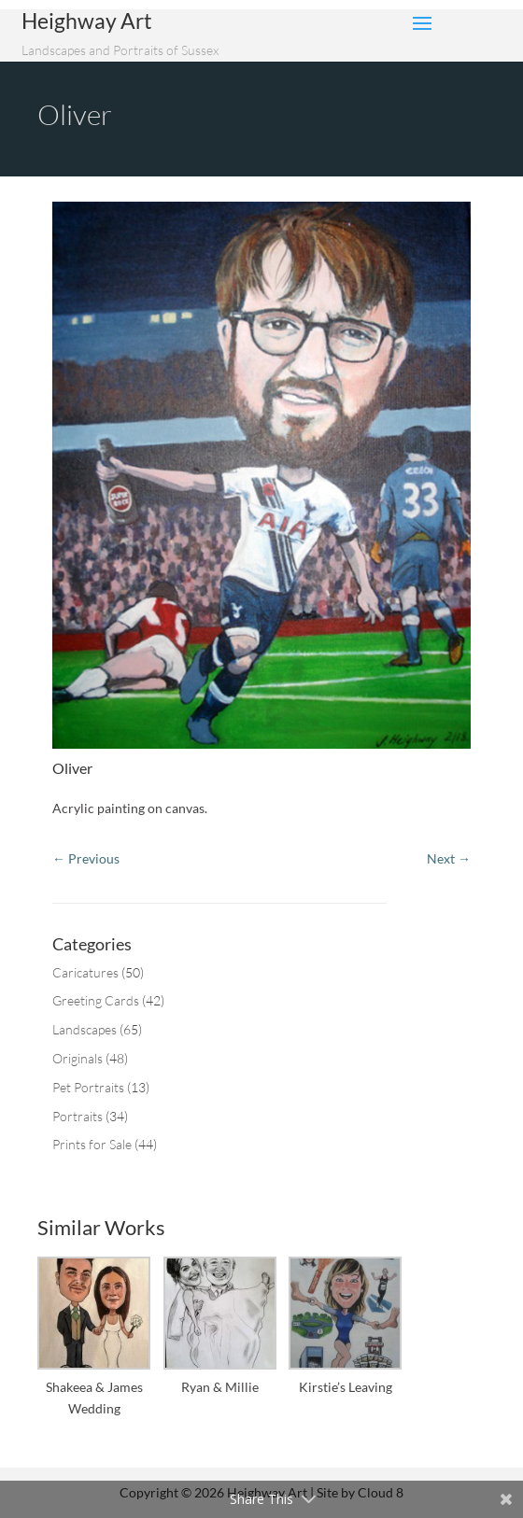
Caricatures (85, 972)
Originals (77, 1058)
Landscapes (84, 1029)
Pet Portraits (88, 1087)
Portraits (77, 1116)
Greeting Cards (95, 1000)
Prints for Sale (92, 1144)
